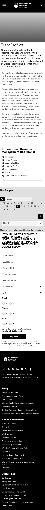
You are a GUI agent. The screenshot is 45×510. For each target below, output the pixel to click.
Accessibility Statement (11, 445)
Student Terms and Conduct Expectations (19, 410)
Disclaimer (6, 452)
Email (4, 298)
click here (31, 346)
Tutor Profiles (11, 160)
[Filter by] (22, 223)
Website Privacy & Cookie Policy (15, 448)
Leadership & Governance (12, 431)
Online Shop (7, 506)
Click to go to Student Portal (14, 495)
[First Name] (22, 255)
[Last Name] (22, 262)
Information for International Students (18, 403)
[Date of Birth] (22, 268)
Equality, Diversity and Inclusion (15, 485)
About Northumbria (13, 420)
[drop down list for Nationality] (22, 286)
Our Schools (7, 400)
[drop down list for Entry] (22, 293)
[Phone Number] (22, 280)
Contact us (6, 478)
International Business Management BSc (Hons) (18, 151)
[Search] (18, 199)
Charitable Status (9, 438)
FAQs (7, 173)
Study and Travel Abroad (16, 176)
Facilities (9, 157)
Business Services (9, 424)
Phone (5, 308)
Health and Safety (9, 488)
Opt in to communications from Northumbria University (16, 330)
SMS (4, 319)
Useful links (8, 474)
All (4, 203)
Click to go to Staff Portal (12, 499)
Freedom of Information (12, 441)
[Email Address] (22, 274)
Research (5, 427)
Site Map (5, 468)
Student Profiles (12, 166)
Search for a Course (10, 393)
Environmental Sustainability (14, 492)
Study (5, 389)
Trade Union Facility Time (12, 459)
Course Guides (11, 169)
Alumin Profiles (12, 163)
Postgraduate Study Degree (13, 396)
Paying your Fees (9, 481)
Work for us (7, 434)
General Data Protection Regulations (17, 502)
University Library (9, 407)
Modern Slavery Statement (13, 455)
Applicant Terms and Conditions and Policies (20, 414)
